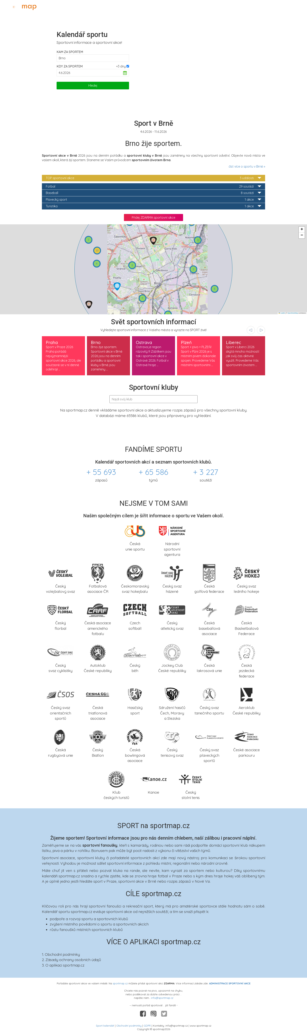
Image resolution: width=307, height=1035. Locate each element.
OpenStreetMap (293, 313)
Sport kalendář (105, 1025)
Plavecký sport (153, 199)
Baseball (153, 193)
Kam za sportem (70, 52)
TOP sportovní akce (153, 178)
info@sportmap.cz (162, 997)
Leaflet (282, 313)
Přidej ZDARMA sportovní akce (153, 217)
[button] (153, 241)
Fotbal (153, 186)
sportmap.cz (120, 983)
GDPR (147, 1025)
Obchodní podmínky (129, 1025)
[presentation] (251, 330)
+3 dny (121, 66)
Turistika (153, 206)
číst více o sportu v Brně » (247, 166)
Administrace (292, 6)
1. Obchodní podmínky (61, 954)
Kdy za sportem (70, 66)
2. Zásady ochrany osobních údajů (71, 959)
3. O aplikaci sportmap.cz (63, 965)
